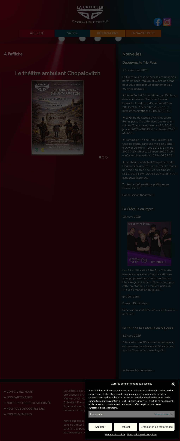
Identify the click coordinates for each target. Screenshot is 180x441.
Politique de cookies (115, 434)
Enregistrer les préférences (157, 426)
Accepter (100, 426)
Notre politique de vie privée (142, 434)
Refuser (125, 426)
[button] (173, 384)
